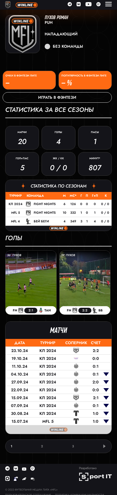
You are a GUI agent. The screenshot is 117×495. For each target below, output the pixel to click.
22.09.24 (19, 390)
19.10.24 (19, 358)
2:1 (95, 398)
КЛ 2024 (15, 204)
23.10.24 (19, 351)
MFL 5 (15, 212)
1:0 (95, 413)
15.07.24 (19, 421)
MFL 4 (15, 221)
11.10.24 (19, 366)
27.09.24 (19, 382)
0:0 (95, 358)
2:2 (96, 351)
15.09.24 (19, 398)
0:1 (95, 366)
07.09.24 (19, 406)
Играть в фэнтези (57, 97)
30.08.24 (19, 413)
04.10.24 (19, 374)
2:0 (95, 382)
